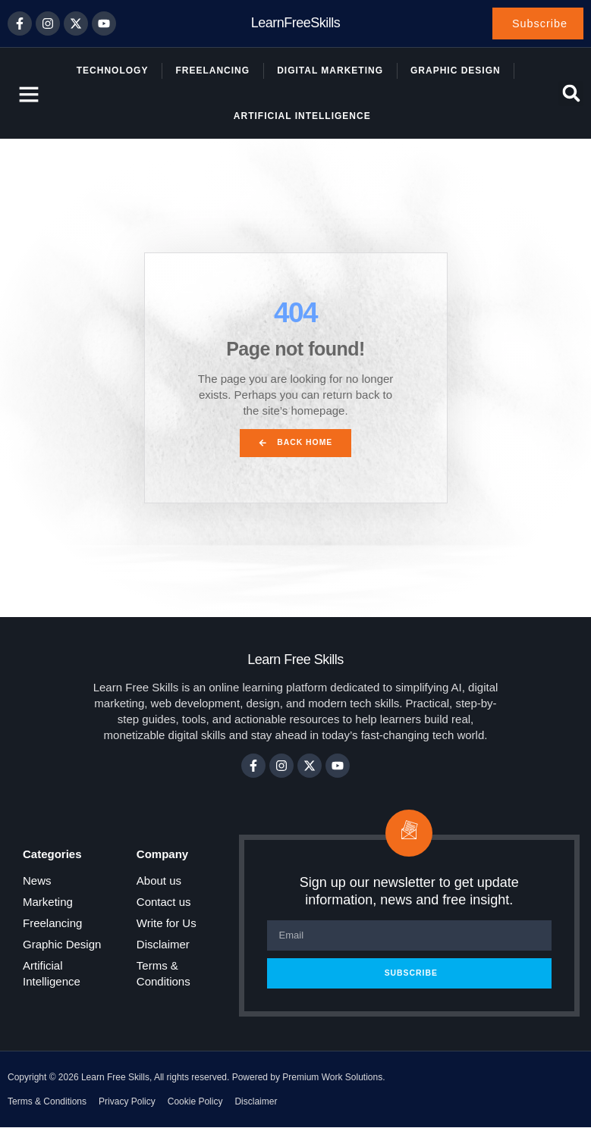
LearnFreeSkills (296, 23)
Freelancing (212, 71)
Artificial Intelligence (302, 116)
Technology (113, 71)
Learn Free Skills (295, 660)
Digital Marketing (330, 71)
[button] (570, 94)
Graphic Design (455, 71)
